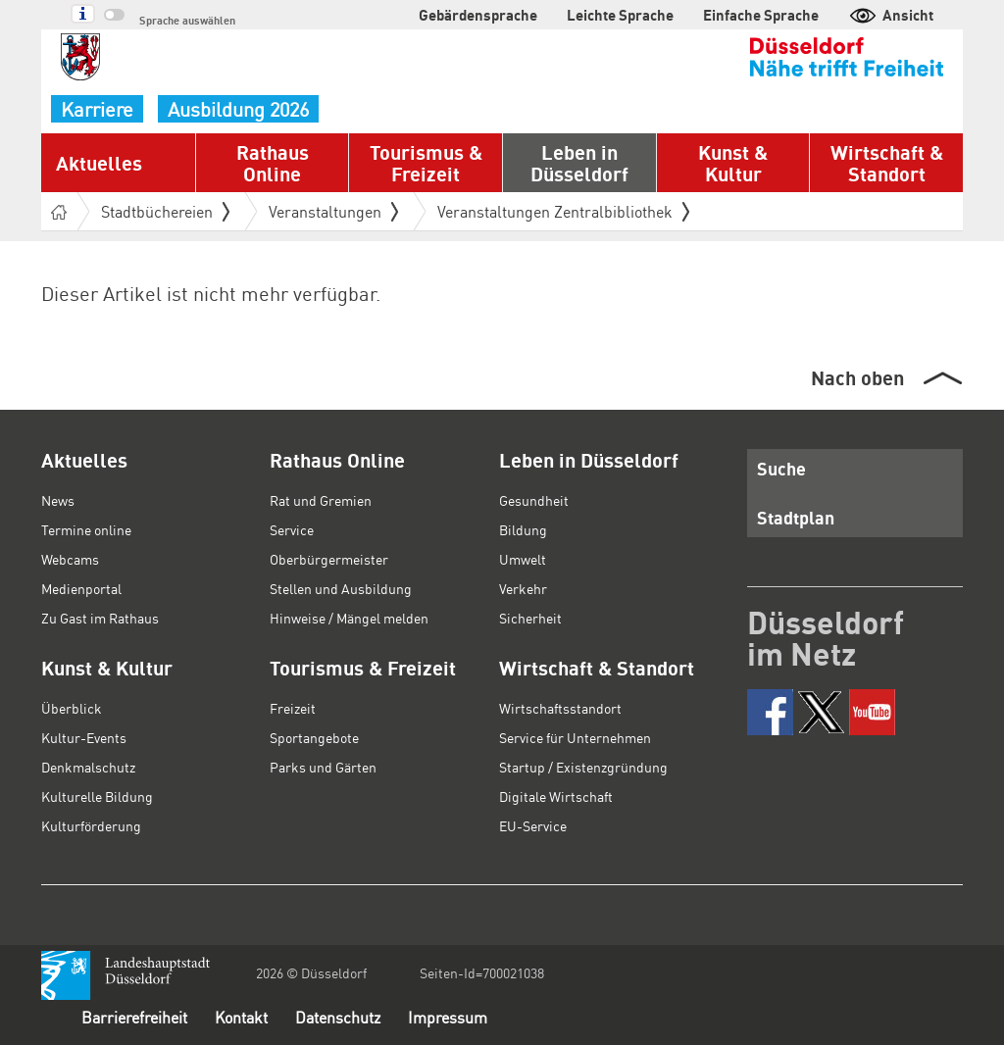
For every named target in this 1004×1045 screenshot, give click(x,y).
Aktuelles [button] (99, 162)
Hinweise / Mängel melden (349, 617)
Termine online (86, 529)
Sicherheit (530, 617)
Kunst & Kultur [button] (733, 162)
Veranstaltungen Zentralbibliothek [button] (563, 211)
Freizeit (293, 708)
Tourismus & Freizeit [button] (426, 162)
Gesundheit (534, 500)
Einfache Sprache (761, 15)
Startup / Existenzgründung (583, 766)
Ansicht (890, 15)
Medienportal (81, 588)
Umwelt (522, 559)
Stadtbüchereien (165, 211)
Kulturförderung (91, 825)
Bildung (523, 529)
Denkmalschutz (88, 766)
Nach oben (857, 377)
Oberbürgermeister (329, 559)
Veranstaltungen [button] (333, 211)
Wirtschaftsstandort (560, 708)
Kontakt (241, 1017)
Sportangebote (314, 737)
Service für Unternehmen (575, 737)
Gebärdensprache (478, 15)
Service (292, 529)
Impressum (447, 1017)
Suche (781, 468)
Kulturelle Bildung (97, 796)
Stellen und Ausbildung (341, 588)
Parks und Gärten (323, 766)
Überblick (71, 708)
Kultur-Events (83, 737)
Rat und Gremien (321, 500)
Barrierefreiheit (134, 1017)
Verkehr (523, 588)
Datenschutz (337, 1017)
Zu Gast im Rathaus (100, 617)
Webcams (70, 559)
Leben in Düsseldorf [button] (579, 162)
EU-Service (533, 825)
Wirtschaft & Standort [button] (886, 162)
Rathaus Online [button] (272, 162)
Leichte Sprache (620, 15)
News (58, 500)
